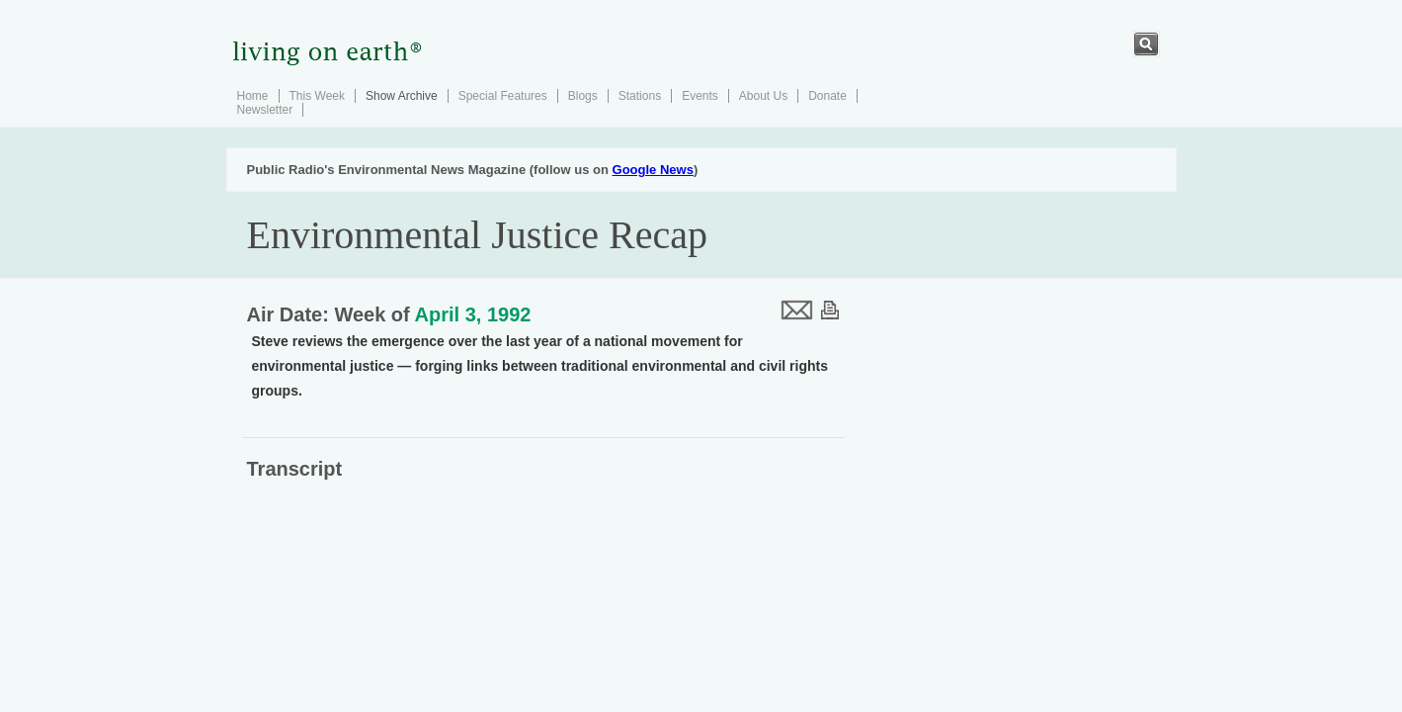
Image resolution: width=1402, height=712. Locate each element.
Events (700, 96)
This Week (317, 96)
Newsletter (265, 110)
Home (253, 96)
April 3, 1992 (473, 314)
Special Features (502, 96)
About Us (763, 96)
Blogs (583, 96)
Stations (640, 96)
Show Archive (402, 96)
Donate (827, 96)
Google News (653, 169)
